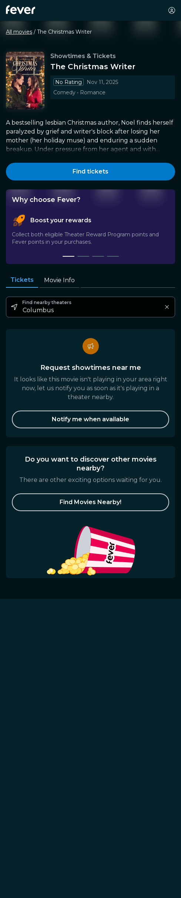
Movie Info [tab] (59, 280)
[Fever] (20, 9)
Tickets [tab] (22, 279)
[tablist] (90, 235)
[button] (90, 502)
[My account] (171, 10)
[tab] (68, 256)
